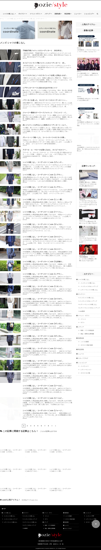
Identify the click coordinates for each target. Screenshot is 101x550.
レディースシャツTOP (90, 519)
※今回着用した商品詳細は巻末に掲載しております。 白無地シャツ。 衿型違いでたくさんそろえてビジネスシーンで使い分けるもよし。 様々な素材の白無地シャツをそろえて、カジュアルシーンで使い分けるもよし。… (47, 264)
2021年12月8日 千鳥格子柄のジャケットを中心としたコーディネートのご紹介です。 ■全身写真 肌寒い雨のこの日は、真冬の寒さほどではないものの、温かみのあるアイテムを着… (47, 53)
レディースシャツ (85, 369)
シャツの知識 (68, 516)
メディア (80, 327)
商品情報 (80, 349)
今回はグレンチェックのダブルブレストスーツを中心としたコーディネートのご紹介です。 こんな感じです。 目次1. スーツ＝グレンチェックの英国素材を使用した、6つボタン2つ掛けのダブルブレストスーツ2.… (47, 165)
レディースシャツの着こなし (88, 290)
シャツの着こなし (83, 279)
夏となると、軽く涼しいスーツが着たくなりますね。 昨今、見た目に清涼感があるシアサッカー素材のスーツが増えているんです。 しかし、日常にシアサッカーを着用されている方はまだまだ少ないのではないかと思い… (47, 91)
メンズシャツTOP (89, 516)
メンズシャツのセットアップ (88, 286)
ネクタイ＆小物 (84, 373)
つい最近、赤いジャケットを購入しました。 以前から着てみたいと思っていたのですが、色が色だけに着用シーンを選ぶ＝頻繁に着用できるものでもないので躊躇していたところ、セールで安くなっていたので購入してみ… (47, 128)
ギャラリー (80, 294)
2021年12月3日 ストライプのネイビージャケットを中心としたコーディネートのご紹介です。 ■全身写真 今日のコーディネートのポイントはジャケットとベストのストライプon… (47, 66)
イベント (82, 319)
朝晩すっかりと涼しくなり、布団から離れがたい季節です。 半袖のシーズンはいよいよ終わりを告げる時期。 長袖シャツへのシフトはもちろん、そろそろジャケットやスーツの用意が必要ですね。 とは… (47, 78)
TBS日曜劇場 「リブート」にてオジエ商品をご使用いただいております (87, 258)
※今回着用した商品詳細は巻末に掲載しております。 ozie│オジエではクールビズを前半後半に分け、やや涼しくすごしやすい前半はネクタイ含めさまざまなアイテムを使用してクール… (47, 289)
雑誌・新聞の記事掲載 (86, 334)
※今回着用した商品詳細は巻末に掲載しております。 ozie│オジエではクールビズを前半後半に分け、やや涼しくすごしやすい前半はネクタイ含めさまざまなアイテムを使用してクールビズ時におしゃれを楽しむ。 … (47, 277)
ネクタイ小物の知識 (86, 345)
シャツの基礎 (84, 341)
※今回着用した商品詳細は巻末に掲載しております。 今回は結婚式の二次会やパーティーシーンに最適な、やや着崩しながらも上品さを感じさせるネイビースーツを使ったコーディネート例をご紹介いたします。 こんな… (47, 252)
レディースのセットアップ (29, 525)
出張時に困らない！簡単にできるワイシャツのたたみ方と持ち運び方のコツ (87, 184)
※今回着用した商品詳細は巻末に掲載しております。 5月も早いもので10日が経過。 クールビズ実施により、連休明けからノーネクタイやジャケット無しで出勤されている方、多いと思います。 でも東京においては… (47, 401)
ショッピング (81, 362)
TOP (4, 508)
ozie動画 (82, 311)
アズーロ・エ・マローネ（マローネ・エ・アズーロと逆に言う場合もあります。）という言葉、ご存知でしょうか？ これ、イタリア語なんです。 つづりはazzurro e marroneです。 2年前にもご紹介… (47, 153)
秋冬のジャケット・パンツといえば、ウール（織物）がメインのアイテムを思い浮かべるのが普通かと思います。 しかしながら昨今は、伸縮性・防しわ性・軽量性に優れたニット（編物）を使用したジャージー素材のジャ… (47, 116)
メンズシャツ (84, 366)
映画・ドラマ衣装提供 (86, 330)
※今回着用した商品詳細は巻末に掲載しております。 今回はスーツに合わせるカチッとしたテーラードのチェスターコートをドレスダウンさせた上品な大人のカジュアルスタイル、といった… (47, 227)
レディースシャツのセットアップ (89, 308)
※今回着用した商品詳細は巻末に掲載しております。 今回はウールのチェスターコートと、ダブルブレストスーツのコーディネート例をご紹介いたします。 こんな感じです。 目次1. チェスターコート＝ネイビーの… (47, 240)
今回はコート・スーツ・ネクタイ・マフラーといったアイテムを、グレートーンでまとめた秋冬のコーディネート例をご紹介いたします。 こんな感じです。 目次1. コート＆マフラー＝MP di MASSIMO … (47, 140)
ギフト (82, 322)
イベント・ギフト (83, 315)
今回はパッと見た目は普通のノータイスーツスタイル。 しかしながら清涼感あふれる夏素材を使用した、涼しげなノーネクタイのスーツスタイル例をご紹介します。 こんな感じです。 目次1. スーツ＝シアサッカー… (47, 190)
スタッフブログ (82, 358)
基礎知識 (80, 338)
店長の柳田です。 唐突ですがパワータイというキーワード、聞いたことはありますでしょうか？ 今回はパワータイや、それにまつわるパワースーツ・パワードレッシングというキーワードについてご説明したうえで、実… (47, 103)
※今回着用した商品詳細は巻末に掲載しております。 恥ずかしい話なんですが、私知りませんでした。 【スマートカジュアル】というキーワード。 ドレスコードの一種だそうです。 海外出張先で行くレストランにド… (47, 202)
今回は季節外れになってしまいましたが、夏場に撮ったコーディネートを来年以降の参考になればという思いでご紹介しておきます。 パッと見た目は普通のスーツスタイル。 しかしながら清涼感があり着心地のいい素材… (47, 178)
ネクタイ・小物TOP (89, 522)
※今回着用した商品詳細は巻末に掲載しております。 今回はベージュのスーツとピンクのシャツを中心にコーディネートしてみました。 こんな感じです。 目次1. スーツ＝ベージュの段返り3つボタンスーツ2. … (47, 215)
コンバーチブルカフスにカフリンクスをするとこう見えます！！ (87, 240)
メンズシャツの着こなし (87, 283)
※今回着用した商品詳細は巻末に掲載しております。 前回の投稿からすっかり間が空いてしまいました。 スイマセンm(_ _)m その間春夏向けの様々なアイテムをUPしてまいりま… (47, 413)
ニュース (80, 354)
